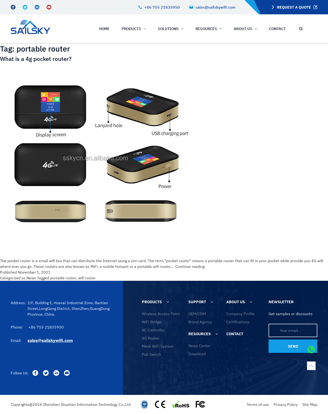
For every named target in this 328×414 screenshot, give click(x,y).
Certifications (237, 321)
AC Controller (153, 330)
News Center (199, 345)
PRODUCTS (134, 28)
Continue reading (190, 266)
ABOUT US (245, 28)
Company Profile (240, 313)
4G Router (150, 338)
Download (197, 353)
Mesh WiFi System (157, 346)
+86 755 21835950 (159, 7)
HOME (104, 28)
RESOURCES (199, 334)
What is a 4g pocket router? (36, 59)
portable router (63, 278)
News (31, 278)
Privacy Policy (285, 404)
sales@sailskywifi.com (212, 7)
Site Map (309, 404)
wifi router (87, 278)
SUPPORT (197, 302)
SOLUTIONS (171, 28)
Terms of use (258, 404)
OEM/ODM (197, 313)
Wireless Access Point (161, 313)
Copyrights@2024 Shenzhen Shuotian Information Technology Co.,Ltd (71, 404)
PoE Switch (151, 354)
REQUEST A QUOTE (293, 7)
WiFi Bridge (151, 321)
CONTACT (277, 28)
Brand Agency (200, 321)
